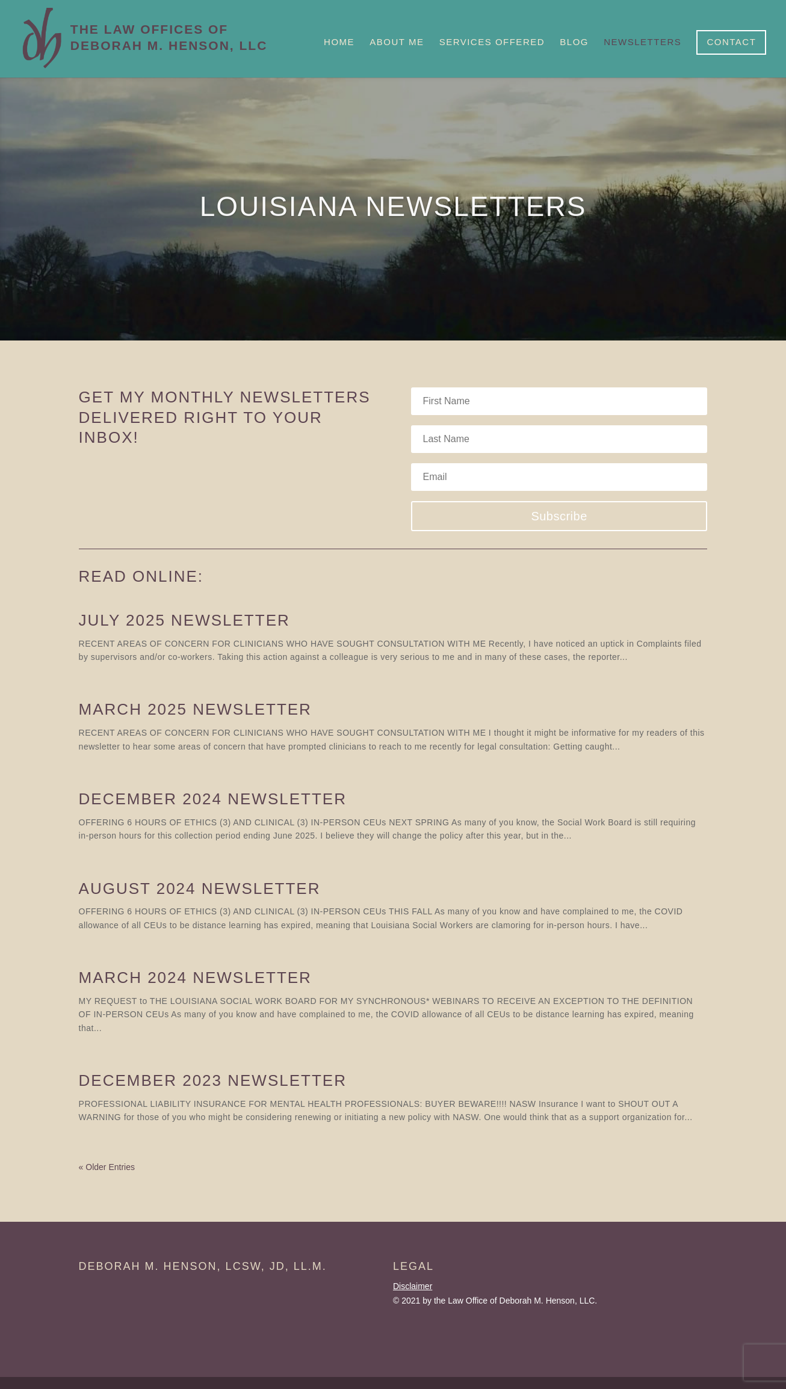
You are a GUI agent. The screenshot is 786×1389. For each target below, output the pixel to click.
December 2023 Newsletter (213, 1080)
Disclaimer (412, 1286)
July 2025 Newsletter (184, 620)
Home (339, 42)
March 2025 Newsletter (195, 709)
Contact (731, 42)
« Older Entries (107, 1167)
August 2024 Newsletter (200, 888)
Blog (574, 42)
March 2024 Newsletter (195, 978)
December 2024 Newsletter (213, 799)
